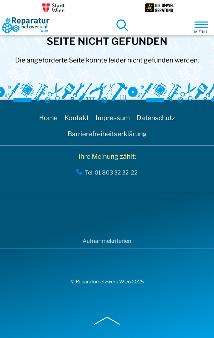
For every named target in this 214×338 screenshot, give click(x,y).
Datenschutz (156, 118)
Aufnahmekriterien (107, 242)
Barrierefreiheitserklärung (107, 134)
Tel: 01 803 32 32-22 (111, 173)
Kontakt (76, 118)
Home (48, 118)
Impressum (113, 118)
